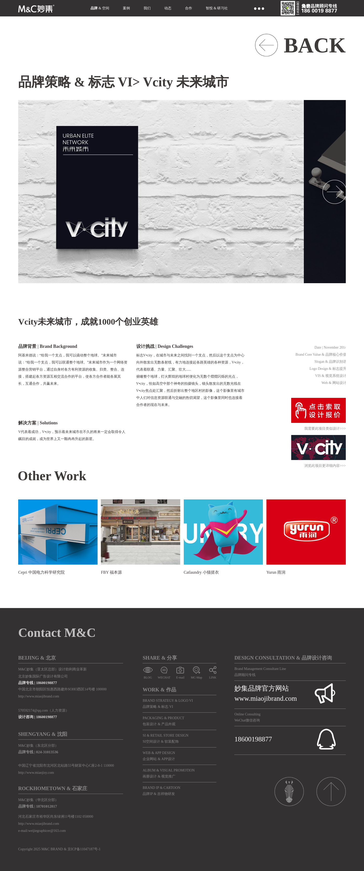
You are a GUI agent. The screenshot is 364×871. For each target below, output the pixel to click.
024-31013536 (47, 752)
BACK (315, 45)
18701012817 (46, 806)
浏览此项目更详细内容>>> (325, 466)
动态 (167, 8)
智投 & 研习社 (217, 8)
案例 (126, 8)
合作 (188, 8)
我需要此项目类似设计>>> (325, 429)
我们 (147, 8)
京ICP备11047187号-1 (84, 849)
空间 (105, 8)
